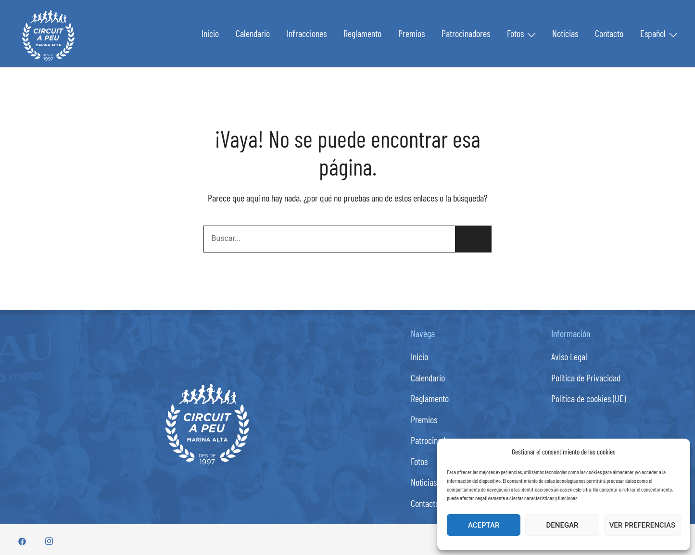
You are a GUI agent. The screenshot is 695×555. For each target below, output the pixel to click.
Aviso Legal (569, 356)
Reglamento (362, 33)
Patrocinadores (466, 33)
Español (653, 33)
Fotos (515, 33)
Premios (411, 33)
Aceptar (484, 525)
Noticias (565, 33)
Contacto (609, 33)
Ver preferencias (642, 525)
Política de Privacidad (585, 377)
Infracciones (307, 33)
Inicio (210, 33)
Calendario (253, 33)
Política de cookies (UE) (588, 398)
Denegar (562, 525)
